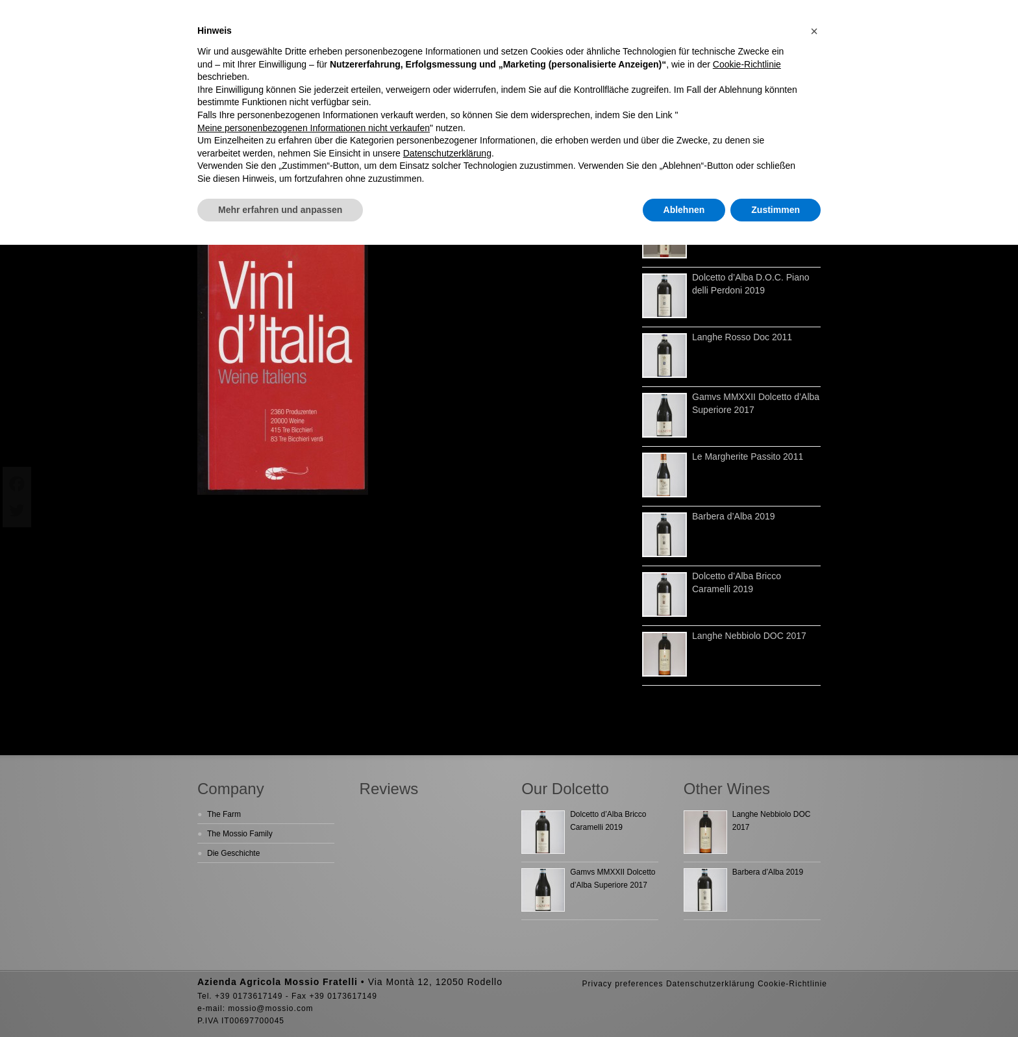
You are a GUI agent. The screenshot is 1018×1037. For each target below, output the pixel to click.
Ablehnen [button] (684, 210)
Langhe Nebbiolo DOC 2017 (749, 636)
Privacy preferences (622, 983)
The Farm (224, 814)
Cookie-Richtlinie (792, 983)
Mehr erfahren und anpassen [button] (280, 210)
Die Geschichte (233, 853)
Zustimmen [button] (775, 210)
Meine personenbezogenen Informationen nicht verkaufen (313, 128)
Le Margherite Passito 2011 (747, 456)
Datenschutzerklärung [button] (447, 153)
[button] (814, 31)
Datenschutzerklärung (710, 983)
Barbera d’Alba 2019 (733, 516)
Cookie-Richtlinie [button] (747, 64)
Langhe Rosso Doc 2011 (742, 337)
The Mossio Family (240, 833)
